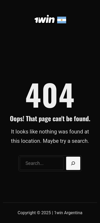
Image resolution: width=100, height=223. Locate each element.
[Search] (73, 163)
